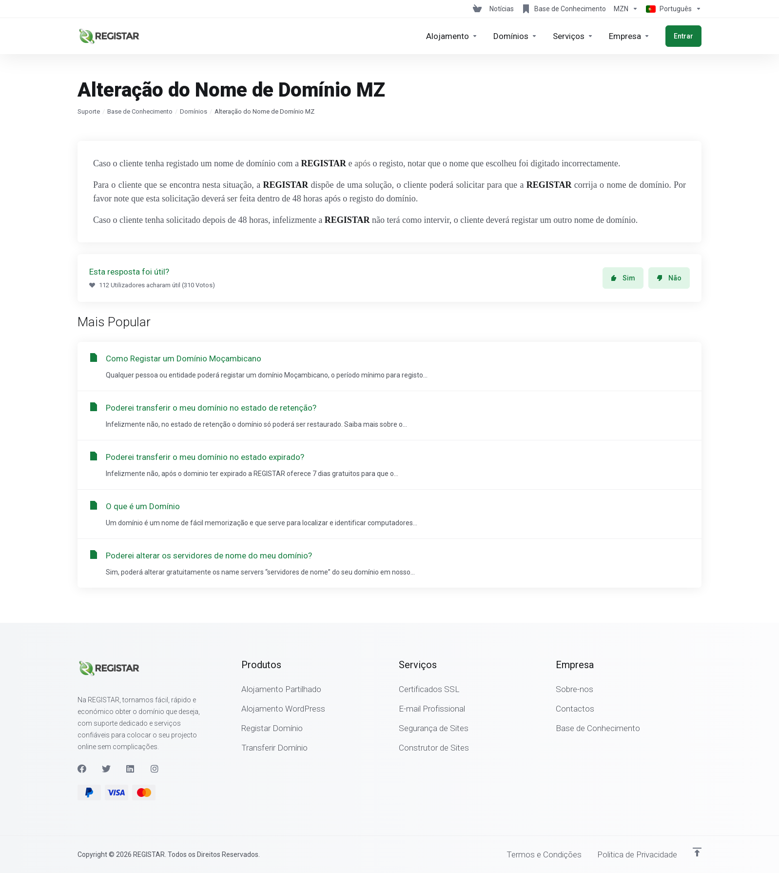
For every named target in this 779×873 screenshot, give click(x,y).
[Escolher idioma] (671, 9)
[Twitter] (106, 768)
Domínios (193, 111)
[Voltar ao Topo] (697, 852)
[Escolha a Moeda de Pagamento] (626, 9)
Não (669, 278)
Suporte (89, 111)
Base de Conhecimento (140, 111)
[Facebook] (82, 768)
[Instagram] (155, 768)
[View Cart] (477, 9)
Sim (623, 278)
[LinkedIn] (130, 768)
